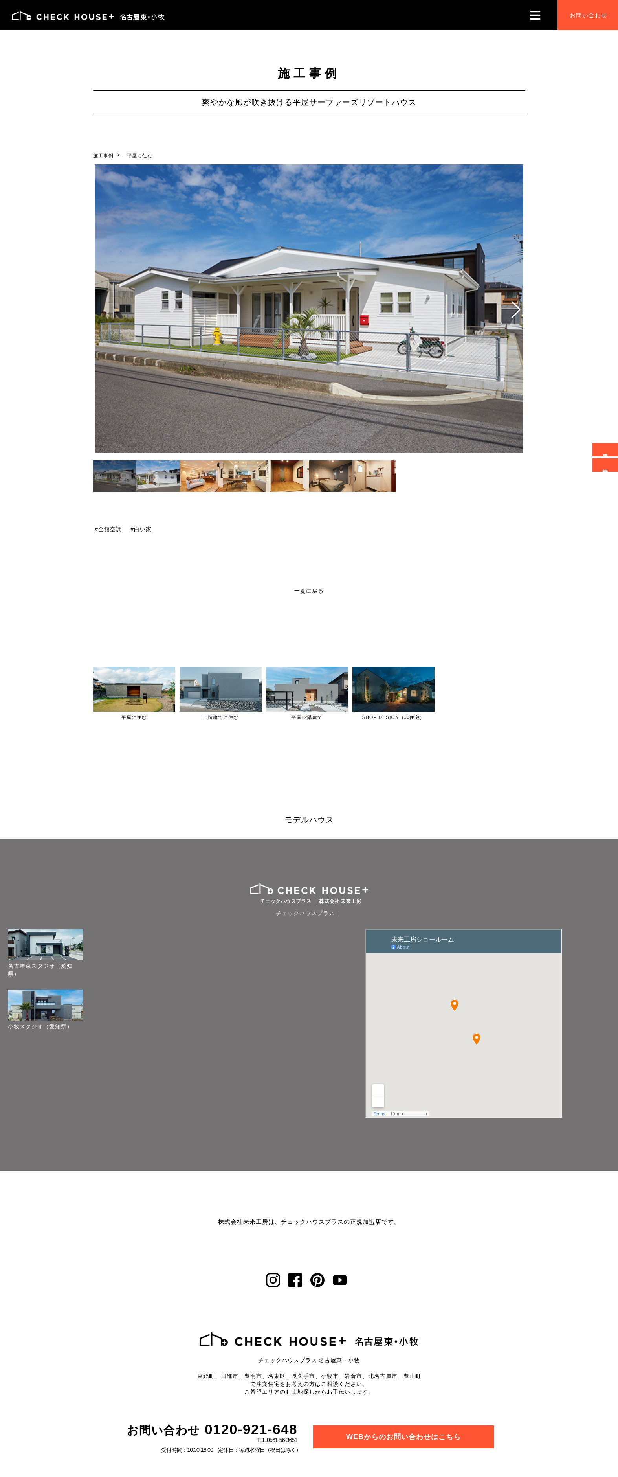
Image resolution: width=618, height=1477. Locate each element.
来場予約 (605, 450)
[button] (516, 309)
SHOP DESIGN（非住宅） (393, 717)
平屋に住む (139, 155)
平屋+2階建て (307, 717)
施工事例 (103, 155)
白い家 (143, 529)
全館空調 (109, 529)
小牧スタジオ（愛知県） (40, 1026)
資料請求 (605, 465)
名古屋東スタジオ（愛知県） (40, 970)
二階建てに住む (220, 717)
